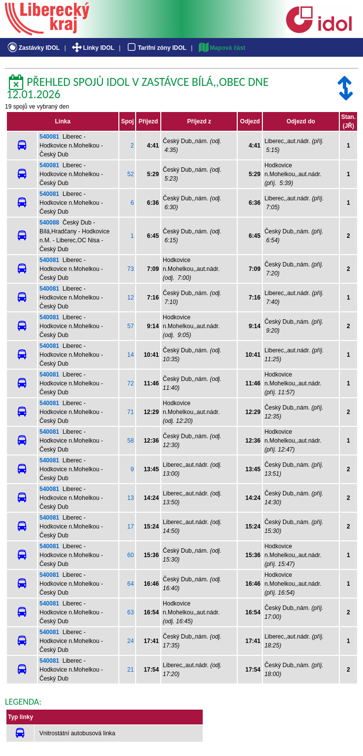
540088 (49, 222)
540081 (49, 136)
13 (130, 497)
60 (130, 555)
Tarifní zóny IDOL (155, 47)
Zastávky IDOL (33, 47)
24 (130, 641)
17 (130, 526)
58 (130, 440)
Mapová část (221, 47)
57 (130, 326)
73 (130, 268)
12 (130, 297)
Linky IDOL (92, 47)
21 (130, 669)
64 (130, 583)
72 (130, 383)
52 (130, 174)
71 (130, 412)
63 (130, 612)
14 (130, 354)
